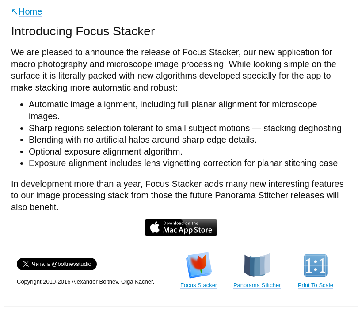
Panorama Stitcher (257, 269)
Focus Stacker (198, 269)
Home (30, 11)
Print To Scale (315, 269)
